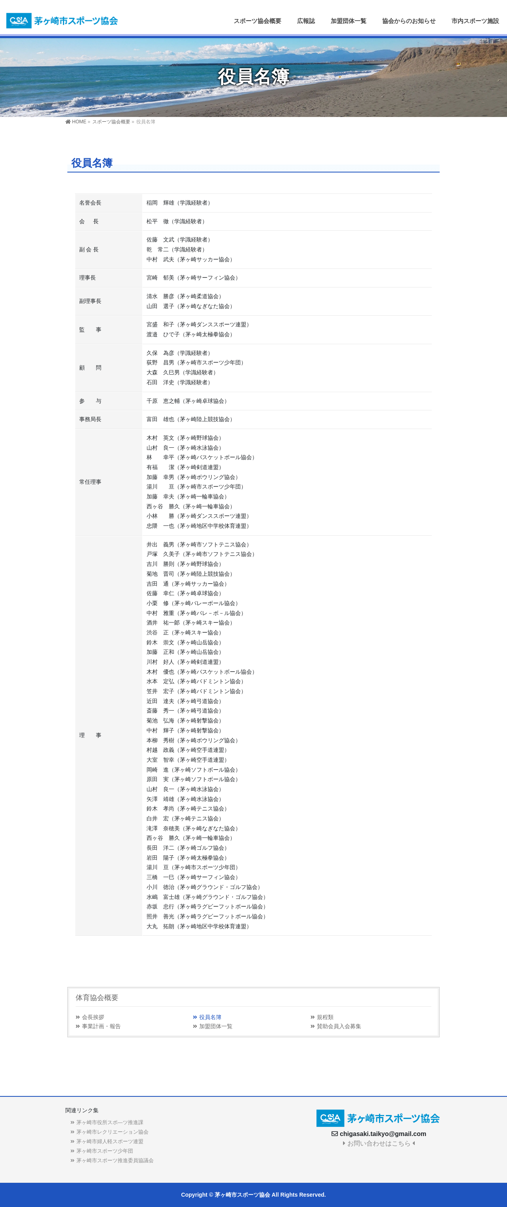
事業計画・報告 (101, 1026)
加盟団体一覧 (216, 1026)
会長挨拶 (93, 1017)
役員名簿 (210, 1017)
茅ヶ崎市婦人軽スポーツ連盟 (109, 1141)
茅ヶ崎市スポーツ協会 (242, 1195)
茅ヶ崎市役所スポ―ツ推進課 (109, 1122)
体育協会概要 (97, 998)
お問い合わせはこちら (379, 1143)
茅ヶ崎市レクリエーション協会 (112, 1132)
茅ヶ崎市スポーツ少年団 (104, 1151)
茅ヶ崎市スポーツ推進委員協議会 (115, 1160)
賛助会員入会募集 (339, 1026)
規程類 (325, 1017)
